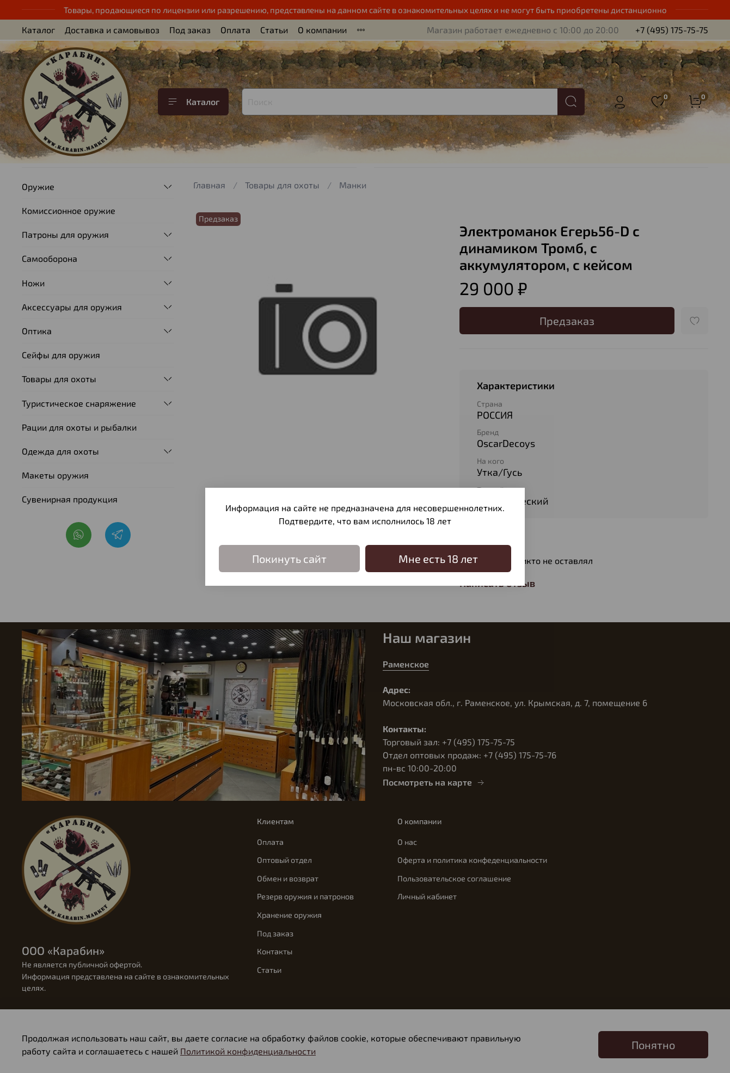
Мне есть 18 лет (438, 558)
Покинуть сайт (289, 558)
